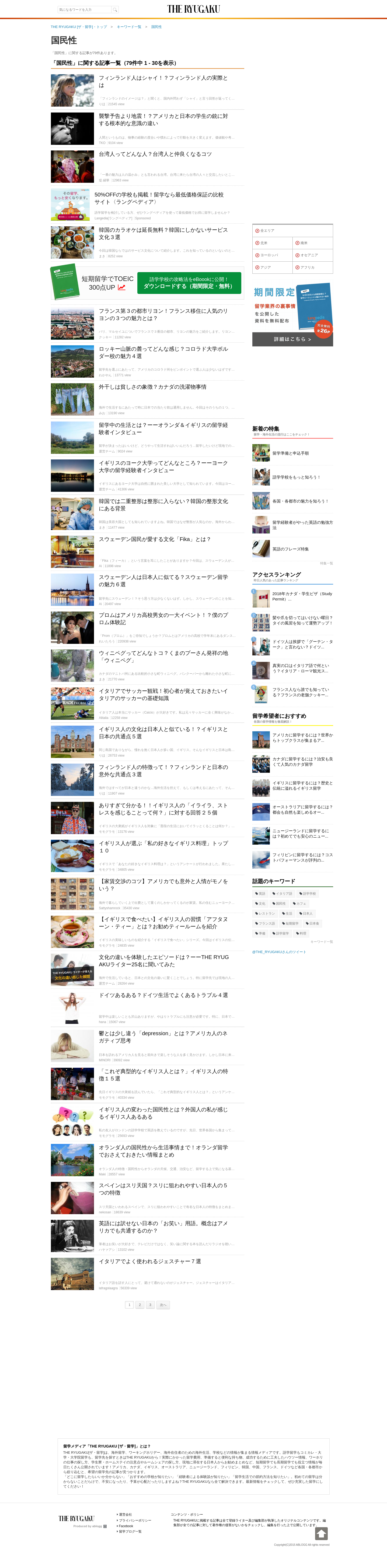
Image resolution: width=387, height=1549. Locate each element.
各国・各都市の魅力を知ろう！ (301, 501)
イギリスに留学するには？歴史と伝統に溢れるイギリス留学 (303, 786)
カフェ (299, 903)
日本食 (312, 923)
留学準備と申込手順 (291, 453)
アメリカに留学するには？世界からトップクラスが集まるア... (303, 738)
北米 (261, 243)
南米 (301, 243)
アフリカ (305, 267)
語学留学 (281, 933)
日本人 (306, 913)
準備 (260, 933)
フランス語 (265, 923)
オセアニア (306, 255)
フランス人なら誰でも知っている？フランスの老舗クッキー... (301, 692)
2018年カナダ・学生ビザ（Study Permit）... (302, 596)
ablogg (99, 1526)
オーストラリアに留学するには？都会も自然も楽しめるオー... (303, 809)
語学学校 (307, 893)
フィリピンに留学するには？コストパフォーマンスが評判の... (303, 857)
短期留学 (290, 923)
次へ (163, 1305)
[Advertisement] (147, 1372)
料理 (301, 933)
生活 (287, 913)
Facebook (126, 1526)
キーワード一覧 (322, 942)
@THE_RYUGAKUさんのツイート (279, 952)
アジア (263, 267)
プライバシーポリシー (135, 1520)
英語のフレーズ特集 (291, 549)
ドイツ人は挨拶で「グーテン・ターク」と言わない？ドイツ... (303, 644)
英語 (260, 893)
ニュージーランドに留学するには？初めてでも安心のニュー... (301, 833)
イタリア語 (282, 893)
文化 (260, 903)
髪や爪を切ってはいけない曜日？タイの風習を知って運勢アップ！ (303, 620)
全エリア (264, 231)
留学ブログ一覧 (130, 1531)
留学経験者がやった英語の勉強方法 (303, 525)
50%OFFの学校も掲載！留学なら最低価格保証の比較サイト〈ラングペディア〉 (159, 198)
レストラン (265, 913)
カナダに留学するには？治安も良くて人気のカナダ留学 (303, 762)
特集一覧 (326, 563)
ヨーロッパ (266, 255)
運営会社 (125, 1514)
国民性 (64, 40)
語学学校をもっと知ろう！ (297, 477)
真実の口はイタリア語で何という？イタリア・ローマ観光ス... (301, 668)
